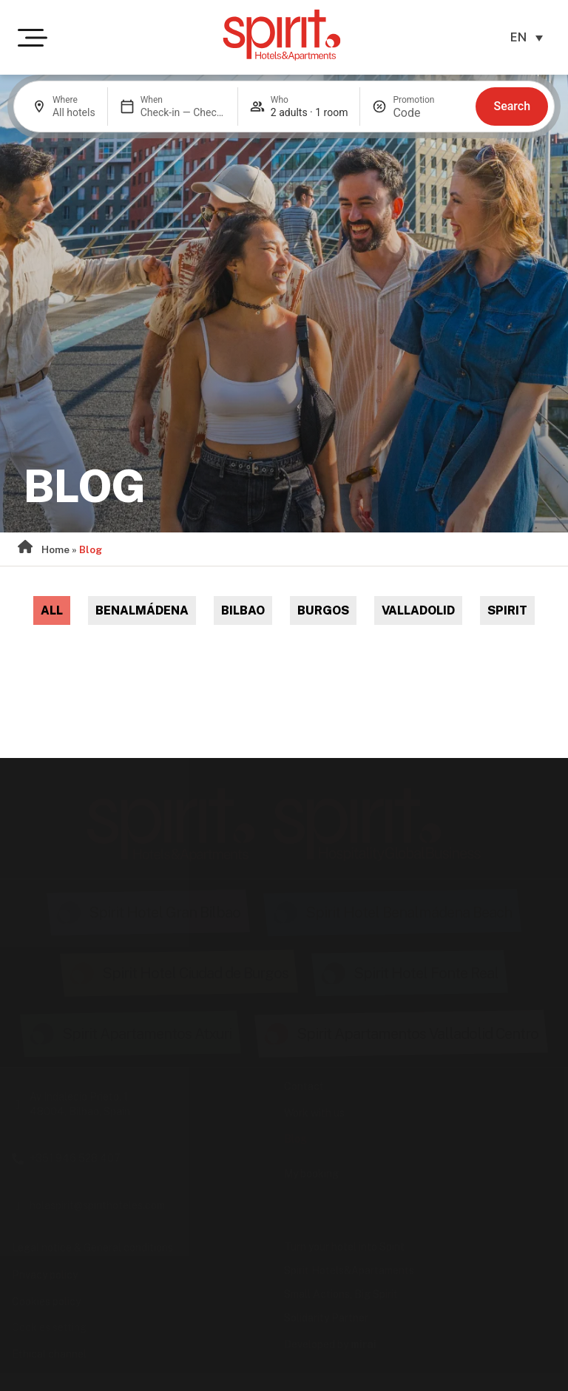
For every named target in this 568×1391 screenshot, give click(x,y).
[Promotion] (428, 113)
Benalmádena (142, 610)
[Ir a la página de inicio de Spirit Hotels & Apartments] (282, 35)
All (52, 610)
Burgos (323, 610)
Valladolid (418, 610)
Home (55, 549)
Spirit (507, 610)
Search (511, 106)
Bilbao (243, 610)
